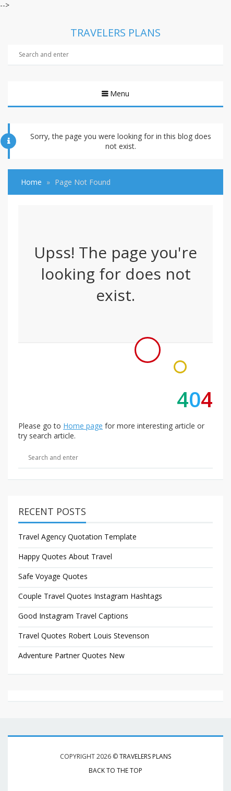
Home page (83, 426)
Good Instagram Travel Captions (73, 616)
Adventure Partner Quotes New (71, 655)
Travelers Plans (145, 756)
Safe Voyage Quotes (53, 576)
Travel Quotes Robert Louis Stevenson (83, 636)
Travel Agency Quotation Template (77, 537)
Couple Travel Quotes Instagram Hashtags (90, 596)
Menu (118, 93)
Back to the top (115, 770)
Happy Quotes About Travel (65, 556)
